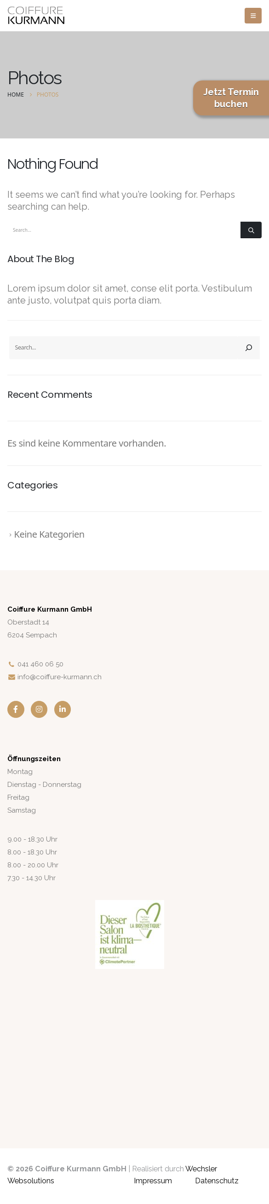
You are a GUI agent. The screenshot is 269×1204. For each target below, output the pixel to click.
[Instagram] (39, 709)
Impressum (153, 1180)
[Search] (251, 230)
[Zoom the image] (129, 906)
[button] (253, 15)
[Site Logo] (36, 16)
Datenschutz (217, 1180)
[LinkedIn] (62, 709)
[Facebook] (15, 709)
